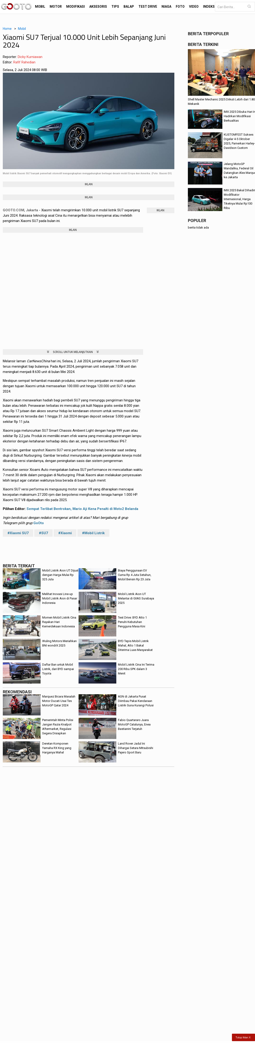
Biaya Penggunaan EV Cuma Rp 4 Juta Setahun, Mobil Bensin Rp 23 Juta (134, 575)
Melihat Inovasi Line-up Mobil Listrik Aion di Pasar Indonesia (59, 598)
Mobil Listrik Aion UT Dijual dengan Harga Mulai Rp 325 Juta (60, 575)
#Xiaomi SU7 (18, 533)
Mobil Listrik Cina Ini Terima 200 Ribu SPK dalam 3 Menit (136, 669)
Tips (115, 6)
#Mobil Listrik (93, 533)
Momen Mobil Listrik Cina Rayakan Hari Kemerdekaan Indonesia (59, 622)
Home (7, 29)
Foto (180, 6)
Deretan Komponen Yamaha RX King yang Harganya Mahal (56, 748)
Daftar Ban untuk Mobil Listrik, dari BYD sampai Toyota (58, 669)
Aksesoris (98, 6)
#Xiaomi (65, 533)
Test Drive (147, 6)
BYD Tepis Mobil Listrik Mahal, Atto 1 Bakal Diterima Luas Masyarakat (135, 645)
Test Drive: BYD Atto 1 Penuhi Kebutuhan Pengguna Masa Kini (132, 622)
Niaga (166, 6)
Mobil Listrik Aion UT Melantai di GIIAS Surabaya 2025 (136, 598)
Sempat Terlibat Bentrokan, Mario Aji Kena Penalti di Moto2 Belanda (82, 509)
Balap (129, 6)
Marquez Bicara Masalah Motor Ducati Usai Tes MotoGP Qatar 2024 (58, 701)
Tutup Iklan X (243, 1037)
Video (194, 6)
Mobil (40, 6)
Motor (56, 6)
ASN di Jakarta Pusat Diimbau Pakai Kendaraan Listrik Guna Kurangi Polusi (136, 701)
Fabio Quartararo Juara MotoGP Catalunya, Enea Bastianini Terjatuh (134, 724)
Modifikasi (75, 6)
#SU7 (43, 533)
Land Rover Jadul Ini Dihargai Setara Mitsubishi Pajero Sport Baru (135, 748)
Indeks (209, 6)
